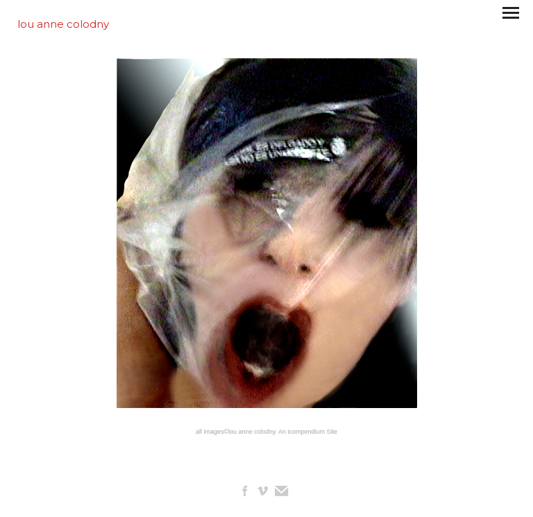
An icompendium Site (307, 431)
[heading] (63, 24)
